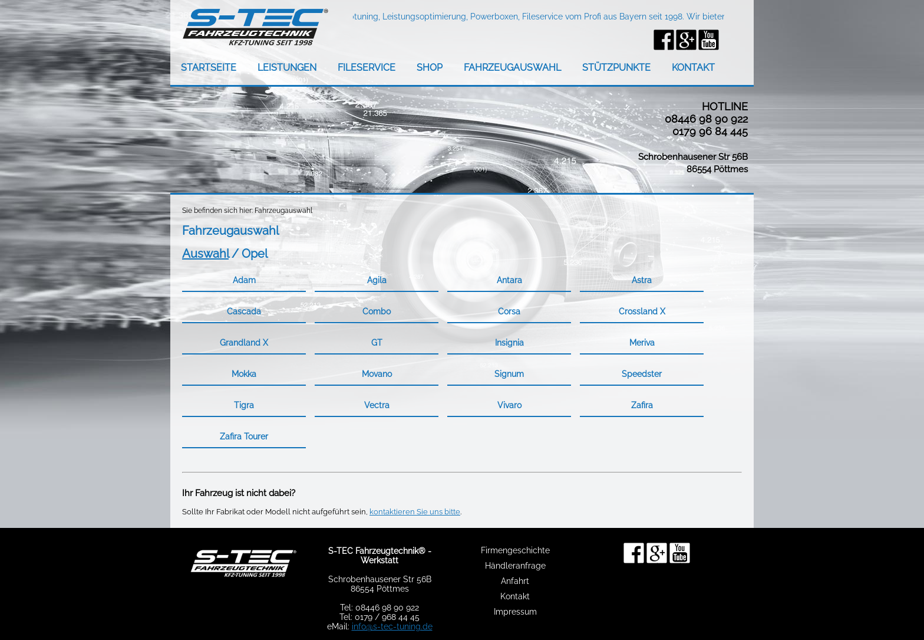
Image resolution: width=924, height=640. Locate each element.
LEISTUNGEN (287, 67)
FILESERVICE (366, 67)
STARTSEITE (208, 67)
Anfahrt (515, 581)
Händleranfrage (515, 565)
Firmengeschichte (515, 550)
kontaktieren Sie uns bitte (414, 511)
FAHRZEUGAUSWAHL (512, 67)
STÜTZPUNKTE (616, 67)
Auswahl (205, 254)
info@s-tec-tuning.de (392, 626)
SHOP (430, 67)
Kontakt (515, 596)
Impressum (515, 611)
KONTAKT (693, 67)
